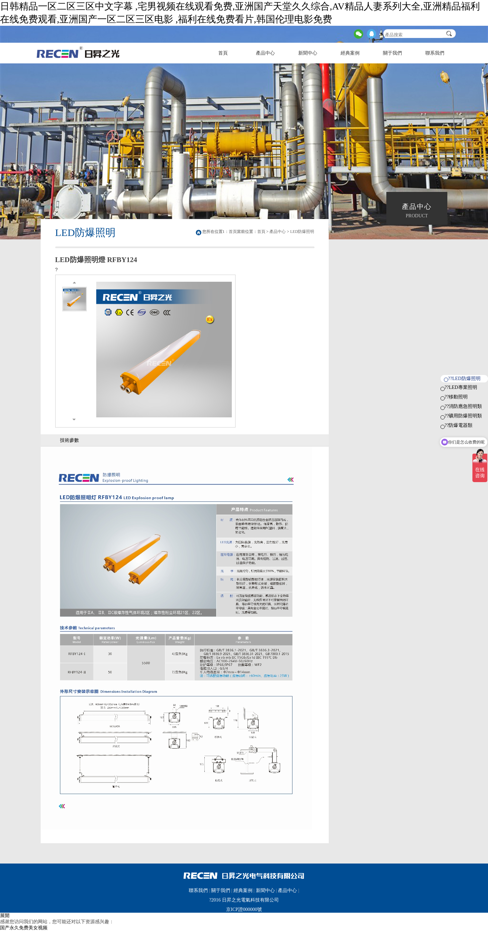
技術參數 (69, 440)
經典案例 (350, 53)
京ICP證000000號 (244, 909)
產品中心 (265, 53)
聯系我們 (434, 53)
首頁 (223, 53)
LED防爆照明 (302, 231)
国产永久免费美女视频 (23, 927)
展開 (4, 915)
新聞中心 (307, 53)
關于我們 (392, 53)
